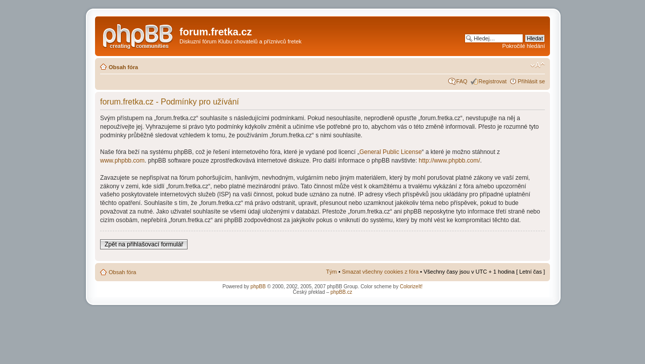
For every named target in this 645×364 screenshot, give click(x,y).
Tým (331, 272)
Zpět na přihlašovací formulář (144, 244)
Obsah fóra (123, 67)
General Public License (390, 151)
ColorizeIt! (411, 286)
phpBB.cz (341, 292)
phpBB (258, 286)
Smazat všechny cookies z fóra (380, 272)
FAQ (462, 81)
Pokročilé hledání (523, 46)
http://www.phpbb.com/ (449, 160)
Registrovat (493, 81)
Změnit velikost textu (537, 65)
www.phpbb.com (122, 160)
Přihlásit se (531, 81)
